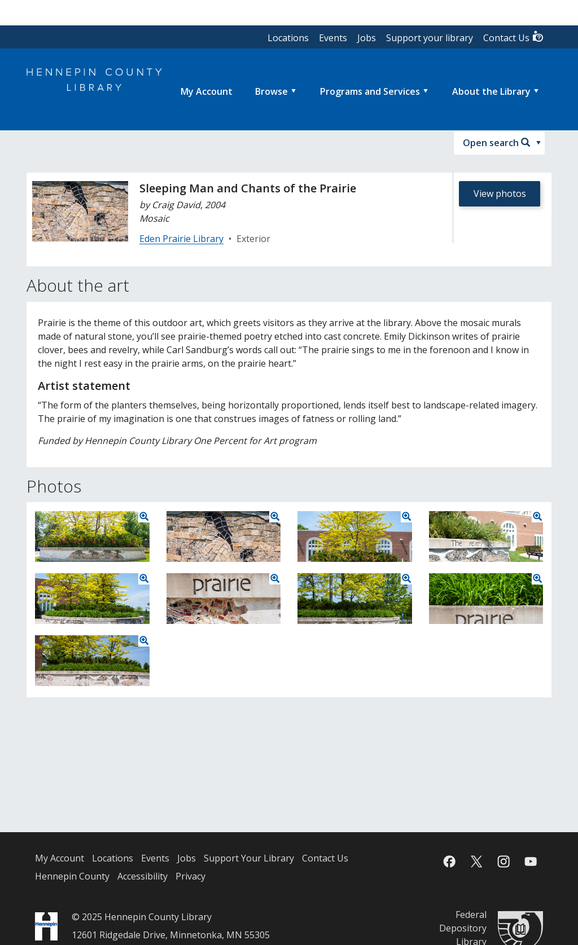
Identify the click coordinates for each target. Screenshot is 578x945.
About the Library (491, 91)
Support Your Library (249, 858)
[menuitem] (206, 91)
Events (333, 38)
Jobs (366, 38)
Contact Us (513, 37)
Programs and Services (370, 91)
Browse (271, 91)
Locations (288, 38)
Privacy (190, 876)
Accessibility (142, 876)
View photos (500, 193)
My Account (59, 858)
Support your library (429, 38)
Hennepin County (72, 876)
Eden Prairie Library (181, 238)
